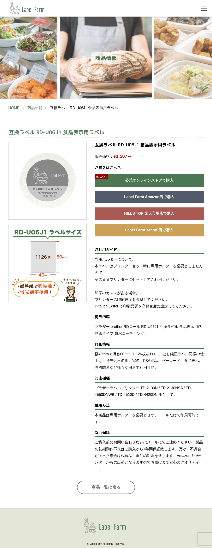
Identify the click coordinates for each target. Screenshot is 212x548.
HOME (13, 108)
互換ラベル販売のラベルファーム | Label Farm (27, 8)
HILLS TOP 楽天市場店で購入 (149, 213)
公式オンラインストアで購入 (149, 180)
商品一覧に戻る (106, 487)
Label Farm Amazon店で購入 (149, 197)
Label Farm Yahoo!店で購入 (149, 230)
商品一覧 (34, 108)
